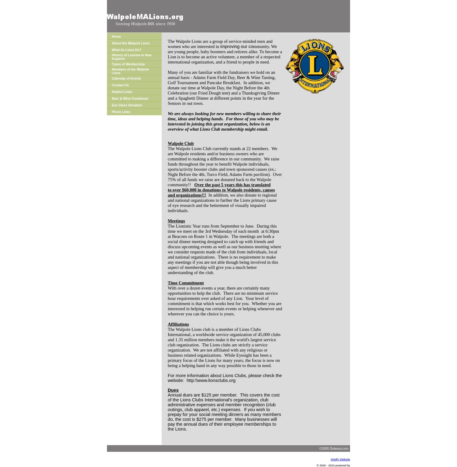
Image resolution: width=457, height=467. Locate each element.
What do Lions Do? (126, 50)
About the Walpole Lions (131, 43)
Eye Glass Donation (127, 105)
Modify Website (340, 459)
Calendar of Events (126, 78)
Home (116, 36)
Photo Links (121, 112)
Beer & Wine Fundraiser (130, 98)
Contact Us (120, 85)
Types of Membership (128, 64)
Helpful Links (122, 92)
